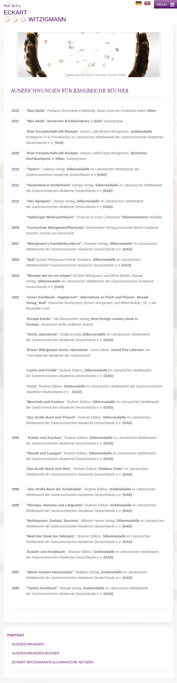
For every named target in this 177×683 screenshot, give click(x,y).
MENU (165, 4)
